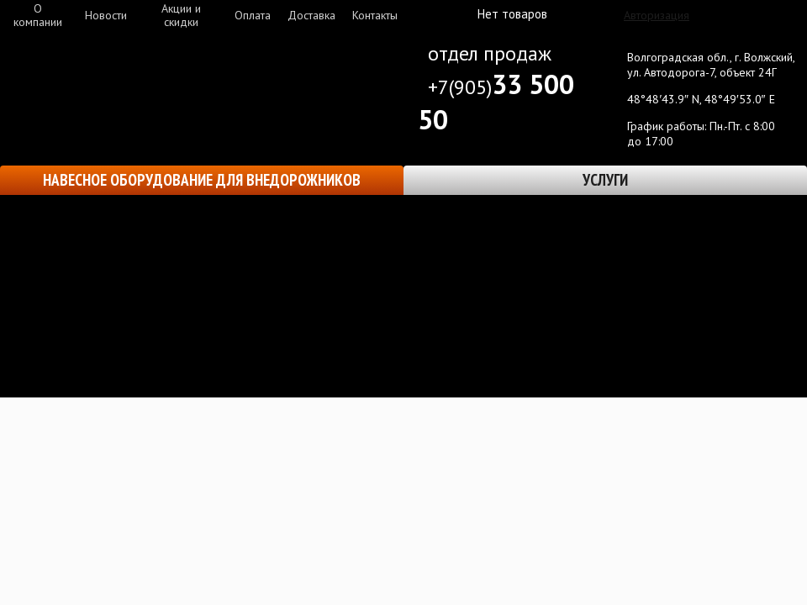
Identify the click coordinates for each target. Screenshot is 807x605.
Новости (106, 15)
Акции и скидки (181, 15)
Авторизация (656, 15)
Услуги (605, 180)
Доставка (311, 15)
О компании (37, 15)
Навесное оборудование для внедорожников (202, 180)
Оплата (253, 15)
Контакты (375, 15)
